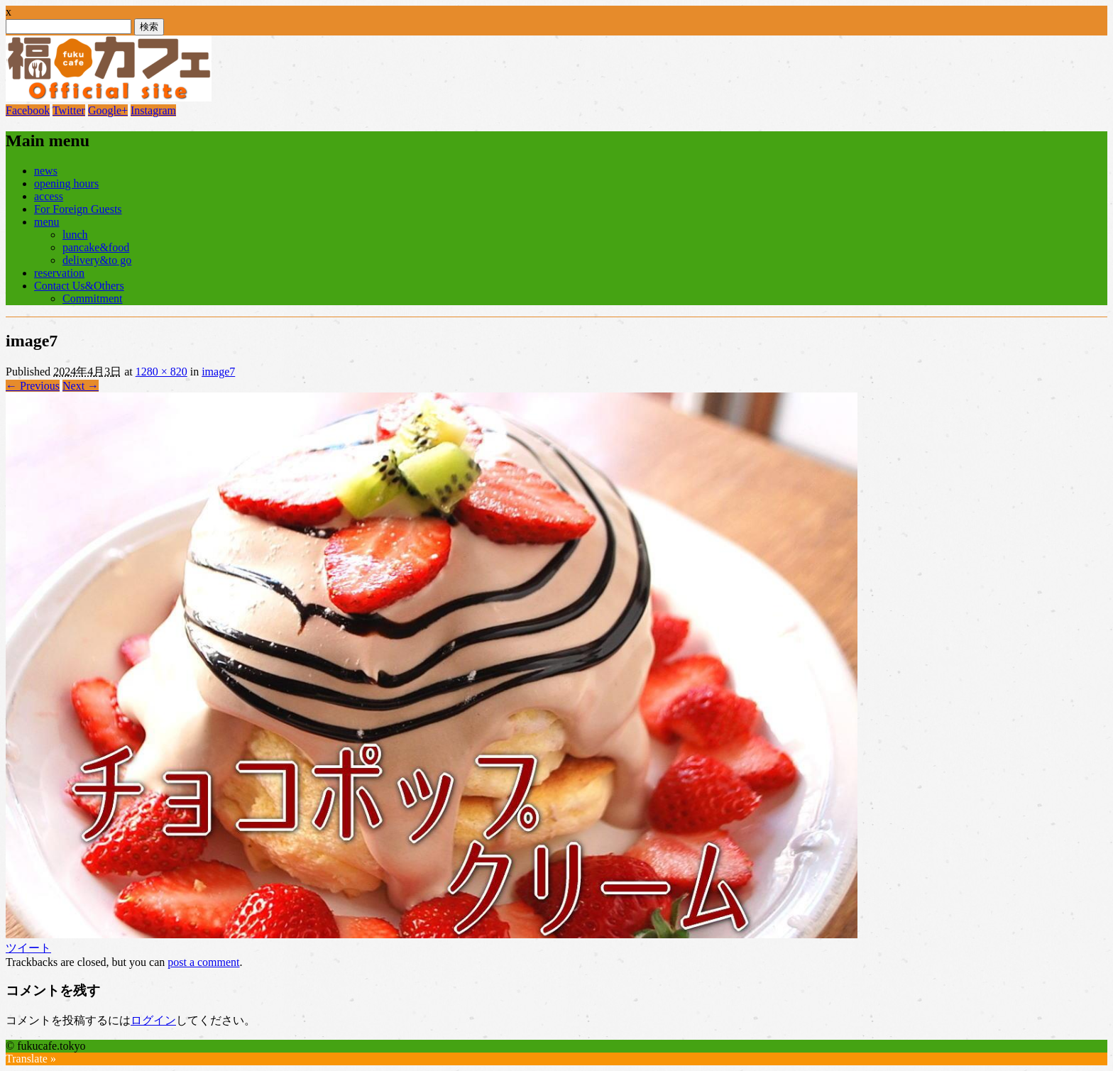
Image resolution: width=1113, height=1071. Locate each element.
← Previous (33, 386)
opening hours (66, 183)
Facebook (28, 110)
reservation (59, 273)
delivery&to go (96, 260)
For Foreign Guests (78, 209)
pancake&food (95, 247)
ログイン (153, 1020)
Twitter (69, 110)
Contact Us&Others (79, 286)
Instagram (153, 110)
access (48, 196)
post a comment (203, 962)
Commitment (92, 298)
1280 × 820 (161, 372)
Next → (80, 386)
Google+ (108, 110)
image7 (218, 372)
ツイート (28, 948)
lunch (75, 235)
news (45, 171)
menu (47, 222)
